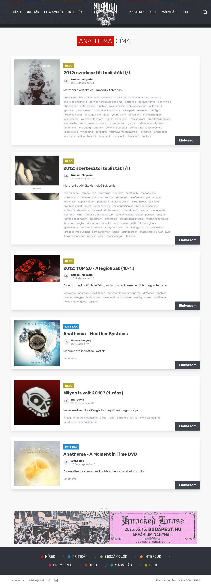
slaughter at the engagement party (85, 417)
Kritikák (32, 12)
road (111, 417)
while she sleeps (136, 105)
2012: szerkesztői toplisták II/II (97, 72)
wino (79, 214)
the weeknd (99, 210)
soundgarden (129, 231)
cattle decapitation (75, 218)
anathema (70, 127)
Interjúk (75, 12)
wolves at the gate (92, 118)
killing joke (137, 227)
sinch (115, 231)
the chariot (71, 105)
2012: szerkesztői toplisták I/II (96, 168)
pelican (149, 214)
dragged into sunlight (77, 231)
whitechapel (71, 192)
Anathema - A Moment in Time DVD (100, 454)
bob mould (119, 136)
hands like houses (116, 118)
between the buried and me (105, 101)
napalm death (86, 201)
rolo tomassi (116, 105)
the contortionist (123, 205)
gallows (69, 110)
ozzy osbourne (88, 421)
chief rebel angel (140, 197)
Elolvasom (188, 140)
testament (96, 218)
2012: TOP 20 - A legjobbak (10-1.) (98, 268)
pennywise (164, 101)
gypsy (131, 123)
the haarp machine (146, 205)
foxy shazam (137, 118)
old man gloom (147, 223)
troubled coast (73, 114)
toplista (146, 136)
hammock (134, 136)
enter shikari (87, 105)
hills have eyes (103, 97)
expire (145, 210)
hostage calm (92, 114)
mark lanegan (115, 235)
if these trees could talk (99, 214)
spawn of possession (112, 123)
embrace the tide (74, 136)
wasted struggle (74, 297)
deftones (130, 101)
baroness (70, 201)
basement (134, 114)
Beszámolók (53, 12)
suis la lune (136, 127)
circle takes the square (106, 110)
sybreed (69, 214)
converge (120, 97)
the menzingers (152, 114)
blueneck (104, 136)
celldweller (70, 123)
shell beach (71, 197)
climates (146, 131)
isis (94, 192)
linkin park (129, 110)
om (126, 227)
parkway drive (146, 101)
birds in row (83, 110)
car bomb (101, 131)
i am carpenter (101, 231)
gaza (106, 114)
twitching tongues (117, 127)
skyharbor (93, 223)
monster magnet (150, 417)
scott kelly (132, 192)
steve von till (128, 223)
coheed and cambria (76, 210)
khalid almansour (74, 235)
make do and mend (75, 101)
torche (86, 192)
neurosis (155, 97)
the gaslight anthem (91, 127)
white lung (86, 131)
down (139, 214)
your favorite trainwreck (123, 131)
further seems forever (151, 123)
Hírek (17, 12)
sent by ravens (88, 123)
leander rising (102, 205)
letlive (133, 417)
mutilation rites (155, 227)
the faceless (148, 192)
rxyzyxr (91, 235)
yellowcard (155, 105)
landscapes (161, 131)
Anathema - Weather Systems (95, 333)
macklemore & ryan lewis (155, 231)
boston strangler (74, 223)
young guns (119, 114)
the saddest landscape (78, 97)
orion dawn (124, 297)
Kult (153, 12)
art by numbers (113, 227)
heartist (92, 136)
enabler (102, 105)
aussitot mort (154, 127)
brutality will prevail (159, 118)
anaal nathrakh (120, 201)
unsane (161, 214)
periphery (103, 201)
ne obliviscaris (110, 223)
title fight (155, 110)
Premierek (137, 12)
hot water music (138, 97)
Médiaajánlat (36, 580)
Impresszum (18, 580)
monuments (71, 118)
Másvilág (169, 12)
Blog (185, 12)
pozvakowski (130, 210)
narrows (142, 110)
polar (101, 235)
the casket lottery (91, 227)
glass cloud (71, 131)
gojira (87, 205)
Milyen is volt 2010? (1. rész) (93, 393)
